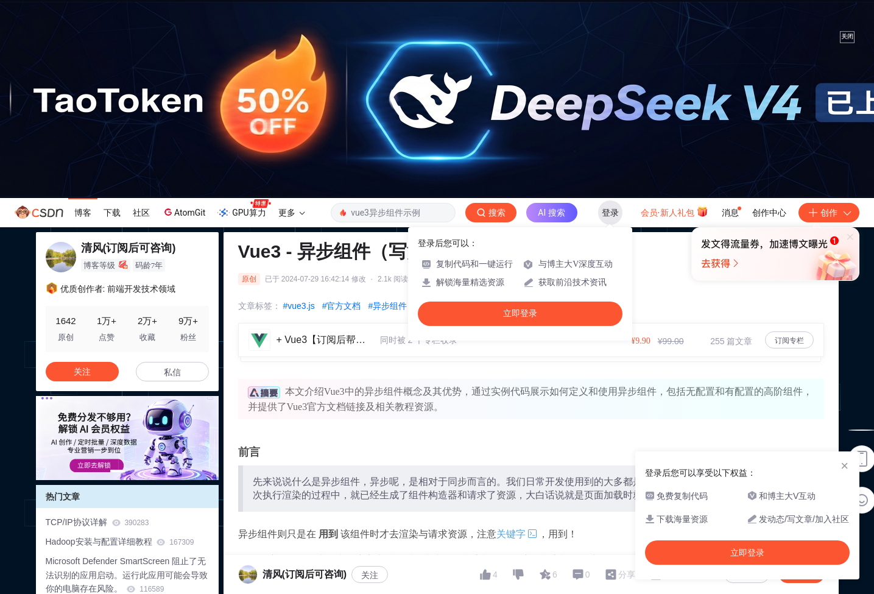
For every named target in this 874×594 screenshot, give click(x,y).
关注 (369, 575)
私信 (172, 372)
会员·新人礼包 (674, 211)
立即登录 (520, 313)
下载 (112, 212)
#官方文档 (341, 306)
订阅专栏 (789, 340)
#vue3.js (299, 306)
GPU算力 (243, 209)
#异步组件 (387, 306)
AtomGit (183, 212)
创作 (828, 212)
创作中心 (769, 212)
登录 (610, 212)
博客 (82, 212)
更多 (291, 212)
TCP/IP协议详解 (97, 522)
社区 (141, 212)
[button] (117, 471)
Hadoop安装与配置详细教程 (120, 541)
